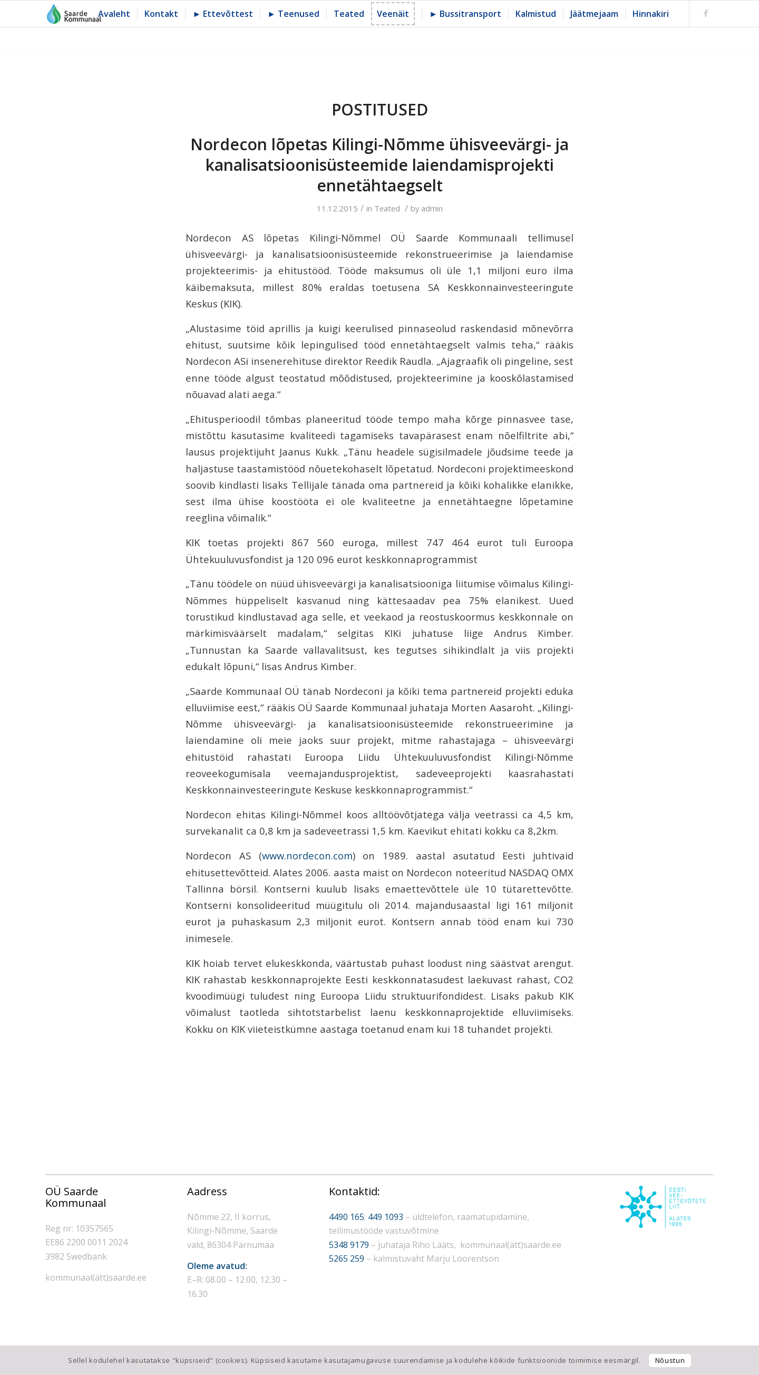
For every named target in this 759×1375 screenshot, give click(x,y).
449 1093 (385, 1217)
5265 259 (346, 1258)
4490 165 (346, 1217)
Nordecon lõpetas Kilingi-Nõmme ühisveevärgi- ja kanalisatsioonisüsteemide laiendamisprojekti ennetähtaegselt (379, 164)
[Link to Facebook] (706, 13)
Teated (387, 208)
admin (432, 208)
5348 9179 (349, 1245)
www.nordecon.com (307, 855)
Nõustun (670, 1360)
